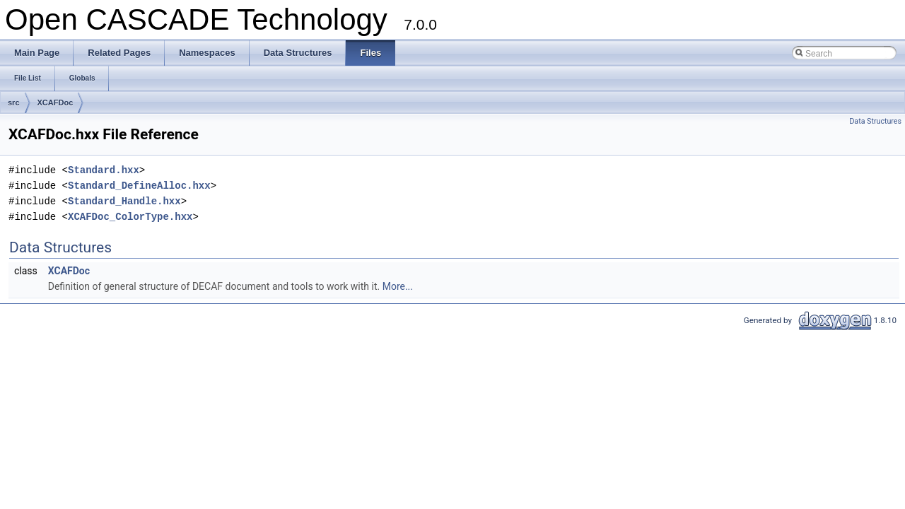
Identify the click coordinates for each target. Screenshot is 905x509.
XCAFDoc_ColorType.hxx (130, 216)
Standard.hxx (103, 170)
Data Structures (875, 121)
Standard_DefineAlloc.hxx (139, 185)
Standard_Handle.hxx (124, 201)
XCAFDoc (55, 102)
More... (398, 286)
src (14, 102)
